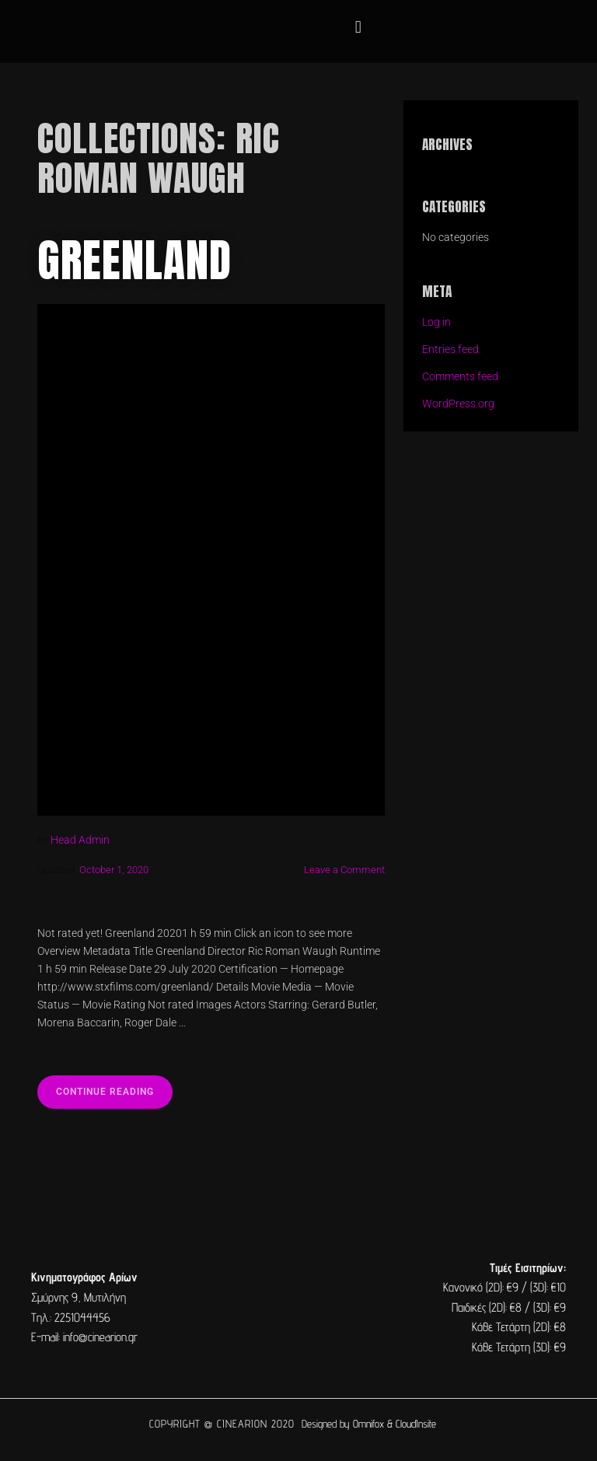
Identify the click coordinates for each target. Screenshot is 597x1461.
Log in (436, 322)
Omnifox (368, 1423)
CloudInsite (416, 1423)
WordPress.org (458, 404)
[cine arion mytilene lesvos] (298, 1308)
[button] (358, 27)
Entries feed (450, 349)
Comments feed (460, 376)
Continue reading (114, 1086)
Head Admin (80, 840)
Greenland (134, 260)
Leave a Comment (344, 870)
